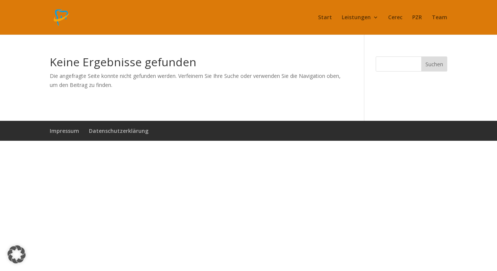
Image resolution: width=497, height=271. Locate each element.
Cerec (395, 18)
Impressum (64, 130)
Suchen (434, 64)
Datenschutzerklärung (118, 130)
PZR (417, 18)
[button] (16, 254)
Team (439, 18)
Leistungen (356, 18)
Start (325, 18)
